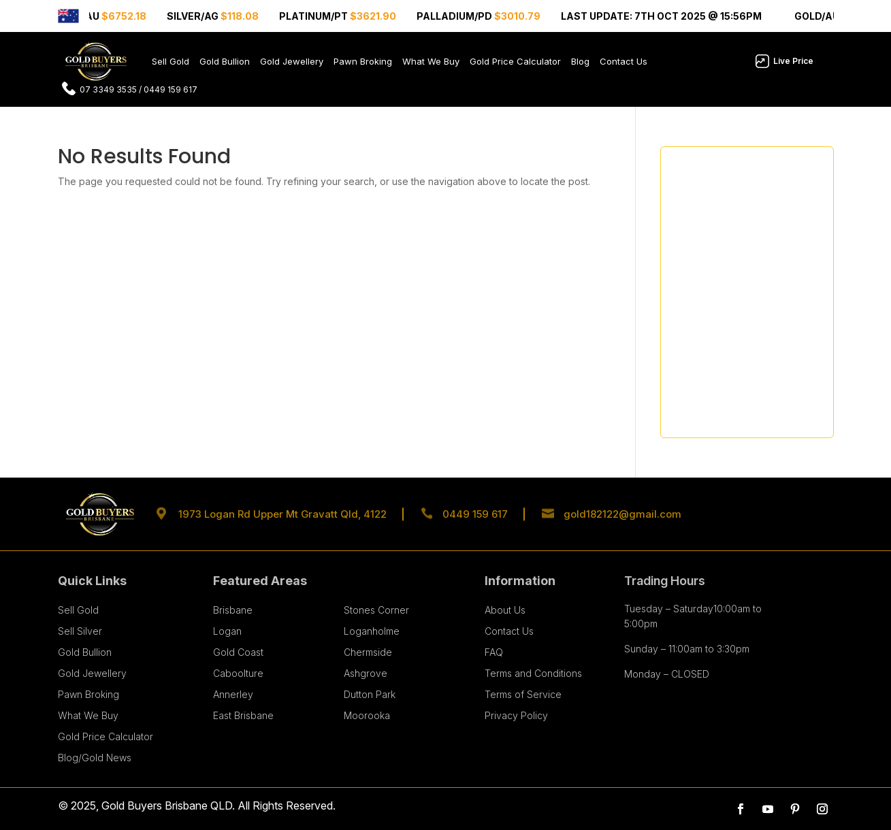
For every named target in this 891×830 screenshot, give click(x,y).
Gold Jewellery (291, 61)
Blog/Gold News (94, 757)
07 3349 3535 (108, 89)
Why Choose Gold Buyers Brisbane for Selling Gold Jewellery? (729, 400)
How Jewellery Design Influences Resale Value (746, 247)
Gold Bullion (224, 61)
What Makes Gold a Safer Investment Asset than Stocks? (739, 205)
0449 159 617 (170, 89)
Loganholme (372, 631)
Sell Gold (170, 61)
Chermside (368, 652)
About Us (505, 610)
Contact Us (623, 61)
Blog (580, 61)
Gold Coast (238, 652)
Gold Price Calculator (515, 61)
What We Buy (430, 61)
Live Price (793, 61)
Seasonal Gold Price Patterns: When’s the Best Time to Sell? (738, 349)
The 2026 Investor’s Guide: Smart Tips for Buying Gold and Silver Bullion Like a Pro (745, 298)
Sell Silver (80, 631)
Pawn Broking (363, 61)
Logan (227, 631)
